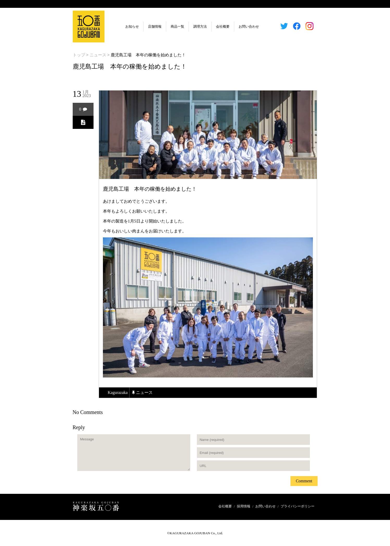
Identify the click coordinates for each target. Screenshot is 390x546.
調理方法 (200, 26)
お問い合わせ (249, 26)
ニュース (98, 55)
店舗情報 (155, 26)
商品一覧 (177, 26)
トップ (79, 55)
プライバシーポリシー (297, 506)
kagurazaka (118, 392)
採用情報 (243, 506)
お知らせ (132, 26)
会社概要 (223, 26)
